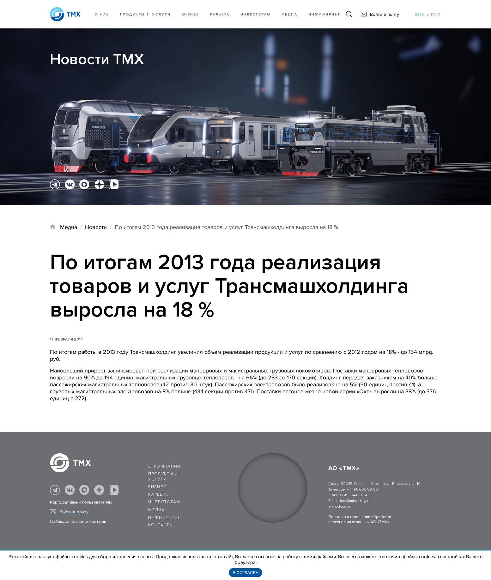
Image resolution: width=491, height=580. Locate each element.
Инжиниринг (324, 14)
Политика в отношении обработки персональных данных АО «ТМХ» (359, 519)
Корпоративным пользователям (81, 502)
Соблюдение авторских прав (78, 521)
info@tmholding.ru (355, 500)
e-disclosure (339, 506)
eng (436, 14)
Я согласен (246, 572)
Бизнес (157, 486)
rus (420, 14)
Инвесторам (255, 14)
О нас (101, 14)
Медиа (290, 14)
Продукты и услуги (145, 14)
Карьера (220, 14)
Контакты (160, 525)
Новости (96, 227)
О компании (164, 466)
